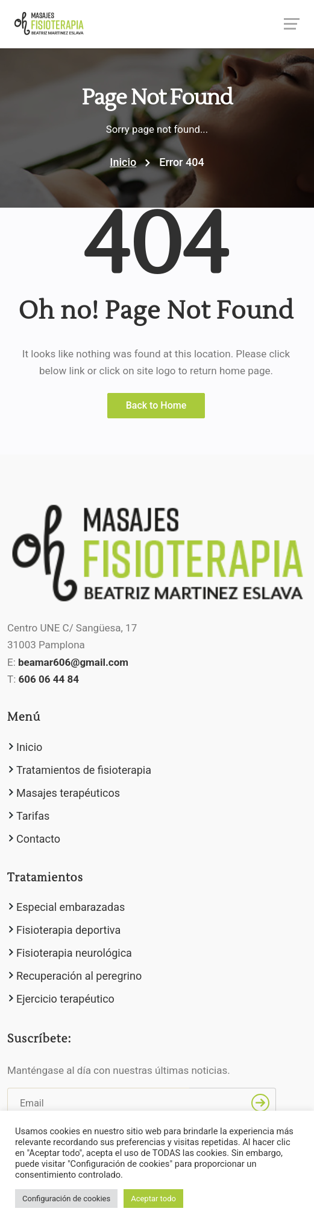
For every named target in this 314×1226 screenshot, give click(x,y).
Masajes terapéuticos (68, 793)
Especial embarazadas (70, 907)
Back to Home (156, 405)
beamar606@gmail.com (73, 662)
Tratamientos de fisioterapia (83, 770)
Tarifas (32, 815)
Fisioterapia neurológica (74, 953)
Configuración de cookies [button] (66, 1198)
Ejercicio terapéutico (65, 998)
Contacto (38, 838)
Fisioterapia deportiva (68, 930)
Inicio (123, 162)
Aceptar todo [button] (153, 1198)
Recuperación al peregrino (79, 975)
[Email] (98, 1103)
